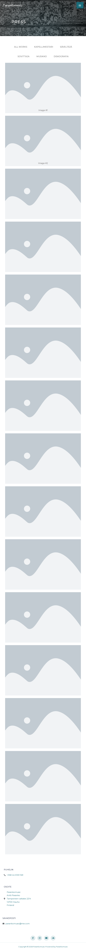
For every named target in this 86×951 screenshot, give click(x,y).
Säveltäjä (66, 47)
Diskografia (61, 56)
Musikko (41, 56)
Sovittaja (23, 56)
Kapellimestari (43, 47)
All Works (20, 47)
